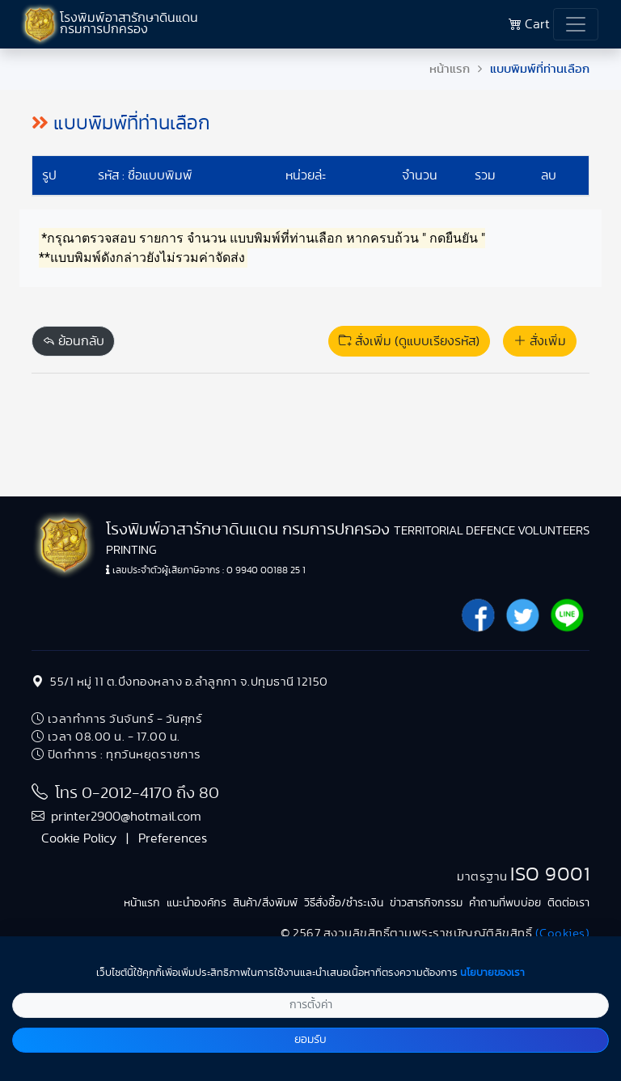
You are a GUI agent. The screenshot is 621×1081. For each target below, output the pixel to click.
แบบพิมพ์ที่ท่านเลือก (539, 69)
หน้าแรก (449, 69)
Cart (529, 24)
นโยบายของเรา (492, 973)
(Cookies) (562, 933)
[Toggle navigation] (575, 24)
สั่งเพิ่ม (539, 341)
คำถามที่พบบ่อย (505, 903)
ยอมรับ (310, 1039)
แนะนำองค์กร (196, 903)
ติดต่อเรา (568, 903)
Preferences (172, 838)
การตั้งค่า (310, 1005)
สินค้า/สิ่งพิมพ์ (265, 903)
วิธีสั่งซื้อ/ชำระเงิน (343, 903)
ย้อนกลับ (73, 341)
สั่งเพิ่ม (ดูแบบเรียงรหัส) (409, 341)
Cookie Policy (78, 838)
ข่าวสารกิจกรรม (426, 903)
